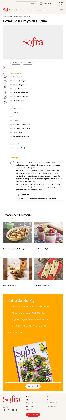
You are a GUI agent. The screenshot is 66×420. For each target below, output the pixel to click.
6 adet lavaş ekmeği (17, 148)
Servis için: (15, 144)
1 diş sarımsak (16, 132)
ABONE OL (33, 386)
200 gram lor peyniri (18, 85)
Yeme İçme (29, 406)
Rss (48, 397)
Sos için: (14, 120)
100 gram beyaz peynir (19, 81)
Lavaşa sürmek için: (17, 108)
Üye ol (49, 3)
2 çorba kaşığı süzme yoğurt (20, 124)
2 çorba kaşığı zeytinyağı (19, 136)
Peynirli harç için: (17, 77)
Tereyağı (14, 112)
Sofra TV (29, 409)
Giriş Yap (45, 3)
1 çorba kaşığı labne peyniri (20, 128)
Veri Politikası (51, 406)
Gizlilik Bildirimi (52, 403)
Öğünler (5, 16)
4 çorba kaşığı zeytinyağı (19, 97)
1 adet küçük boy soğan (19, 93)
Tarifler (28, 397)
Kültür (28, 400)
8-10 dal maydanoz (17, 100)
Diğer (10, 16)
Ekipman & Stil (30, 403)
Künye (49, 400)
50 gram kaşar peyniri (18, 89)
